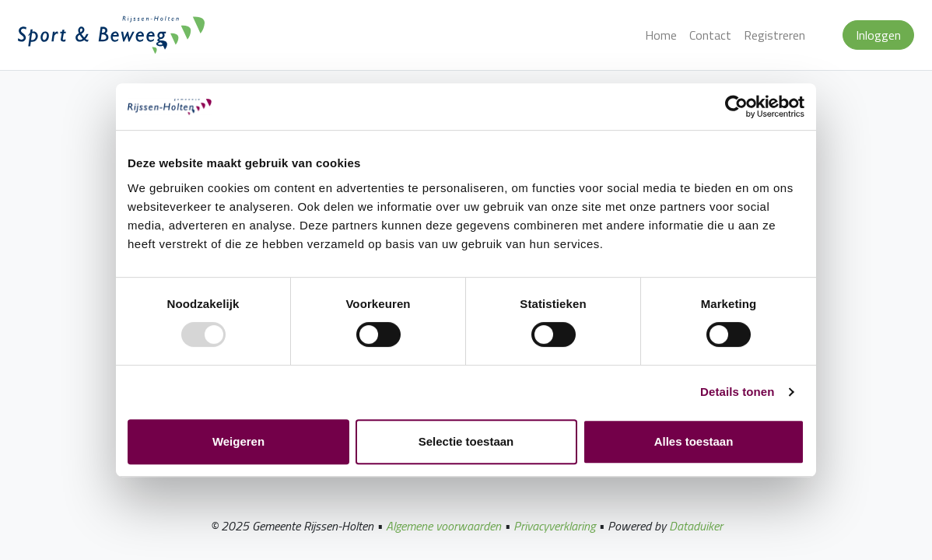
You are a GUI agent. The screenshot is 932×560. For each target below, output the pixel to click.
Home (661, 35)
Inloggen (878, 35)
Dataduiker (696, 525)
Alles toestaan (694, 441)
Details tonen (737, 391)
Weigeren (238, 441)
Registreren (774, 35)
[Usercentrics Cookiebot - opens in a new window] (736, 106)
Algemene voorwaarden (443, 525)
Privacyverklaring (554, 525)
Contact (710, 35)
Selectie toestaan (466, 441)
